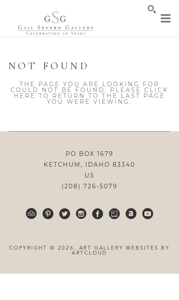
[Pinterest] (48, 213)
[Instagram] (81, 213)
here (25, 96)
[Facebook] (97, 213)
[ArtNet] (131, 213)
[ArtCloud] (31, 213)
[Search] (152, 9)
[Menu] (166, 18)
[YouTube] (147, 213)
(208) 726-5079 (90, 186)
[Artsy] (114, 213)
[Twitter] (64, 213)
